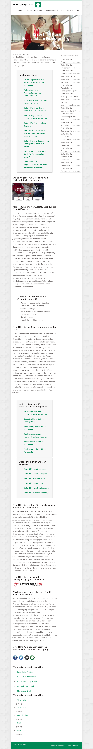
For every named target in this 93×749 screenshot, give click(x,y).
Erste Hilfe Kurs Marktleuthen (70, 72)
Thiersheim (21, 707)
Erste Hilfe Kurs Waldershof (70, 144)
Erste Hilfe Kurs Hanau (33, 483)
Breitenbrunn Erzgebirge (27, 686)
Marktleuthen (22, 715)
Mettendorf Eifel (24, 691)
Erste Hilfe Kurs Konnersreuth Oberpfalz (70, 157)
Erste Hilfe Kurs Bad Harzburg (36, 492)
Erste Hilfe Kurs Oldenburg (35, 469)
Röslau (20, 723)
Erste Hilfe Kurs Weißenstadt (70, 164)
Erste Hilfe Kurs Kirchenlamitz (70, 129)
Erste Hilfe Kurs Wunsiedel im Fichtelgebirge (70, 88)
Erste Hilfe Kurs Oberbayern (35, 474)
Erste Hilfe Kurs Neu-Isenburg (36, 488)
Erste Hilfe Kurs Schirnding (70, 124)
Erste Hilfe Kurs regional (34, 10)
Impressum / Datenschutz (57, 745)
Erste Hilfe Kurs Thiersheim (70, 66)
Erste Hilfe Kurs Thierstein (70, 60)
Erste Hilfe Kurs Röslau (70, 76)
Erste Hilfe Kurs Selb (70, 81)
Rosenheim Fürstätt (25, 672)
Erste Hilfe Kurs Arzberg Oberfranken (70, 95)
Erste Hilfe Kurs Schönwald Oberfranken (70, 137)
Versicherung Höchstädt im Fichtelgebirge (35, 427)
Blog (77, 10)
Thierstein (21, 700)
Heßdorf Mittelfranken (26, 677)
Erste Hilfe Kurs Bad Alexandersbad (70, 102)
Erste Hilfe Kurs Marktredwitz (70, 109)
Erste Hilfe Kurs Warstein (34, 478)
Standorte (19, 10)
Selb (19, 730)
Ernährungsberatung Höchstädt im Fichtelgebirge (35, 412)
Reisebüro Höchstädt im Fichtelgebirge (34, 420)
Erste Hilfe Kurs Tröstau (70, 149)
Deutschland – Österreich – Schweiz (59, 10)
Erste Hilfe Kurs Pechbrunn (70, 169)
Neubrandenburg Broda (27, 681)
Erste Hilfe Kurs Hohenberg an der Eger (70, 117)
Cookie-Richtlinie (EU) (73, 745)
